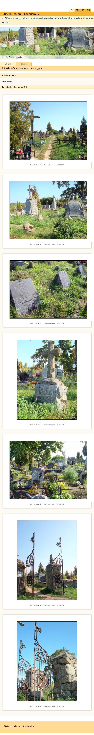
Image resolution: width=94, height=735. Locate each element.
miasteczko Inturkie (70, 18)
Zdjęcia (24, 64)
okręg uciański (23, 18)
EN (77, 10)
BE (83, 10)
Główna (8, 18)
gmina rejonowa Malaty (45, 18)
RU (88, 10)
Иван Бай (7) (7, 81)
